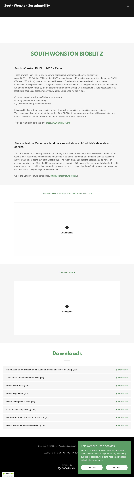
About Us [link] (49, 453)
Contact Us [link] (63, 453)
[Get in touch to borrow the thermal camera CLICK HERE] (67, 3)
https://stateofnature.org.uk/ (64, 176)
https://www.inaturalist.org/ (58, 123)
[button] (128, 11)
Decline (92, 467)
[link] (27, 11)
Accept (116, 467)
